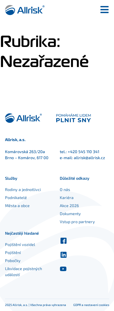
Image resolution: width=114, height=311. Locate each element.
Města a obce (17, 205)
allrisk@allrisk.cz (89, 157)
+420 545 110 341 (83, 151)
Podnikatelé (16, 197)
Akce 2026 (69, 205)
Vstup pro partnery (77, 221)
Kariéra (67, 197)
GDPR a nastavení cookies (91, 304)
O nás (65, 189)
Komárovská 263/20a (25, 151)
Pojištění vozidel (20, 244)
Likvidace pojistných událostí (23, 271)
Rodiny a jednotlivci (23, 189)
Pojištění (13, 252)
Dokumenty (70, 213)
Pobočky (13, 260)
